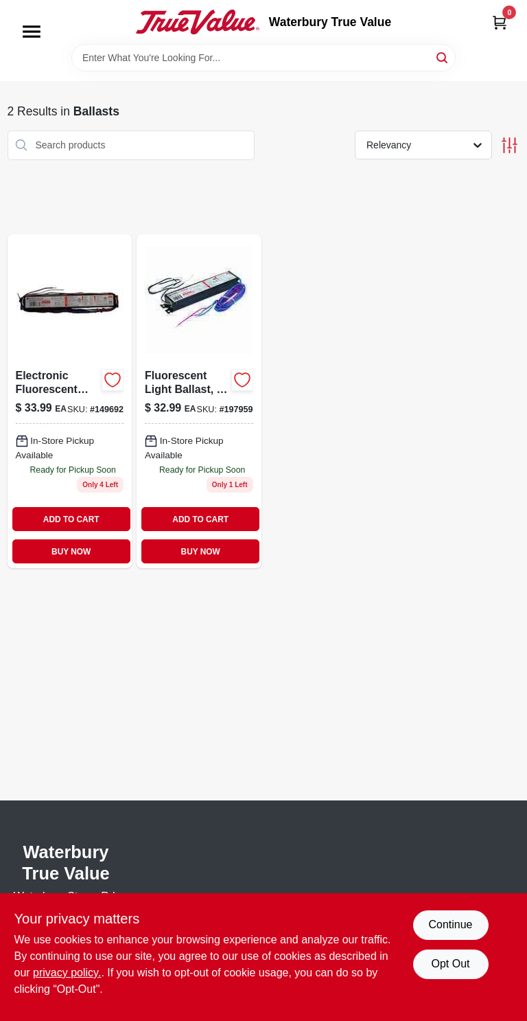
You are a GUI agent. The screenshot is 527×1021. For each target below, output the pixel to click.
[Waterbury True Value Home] (197, 22)
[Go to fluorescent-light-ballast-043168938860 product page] (199, 401)
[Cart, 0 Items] (499, 22)
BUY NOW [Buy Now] (71, 552)
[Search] (443, 56)
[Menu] (31, 32)
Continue (450, 924)
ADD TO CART (71, 519)
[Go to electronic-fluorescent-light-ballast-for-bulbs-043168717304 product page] (70, 401)
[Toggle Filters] (509, 145)
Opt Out (450, 963)
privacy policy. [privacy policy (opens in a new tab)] (67, 972)
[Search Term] (263, 57)
